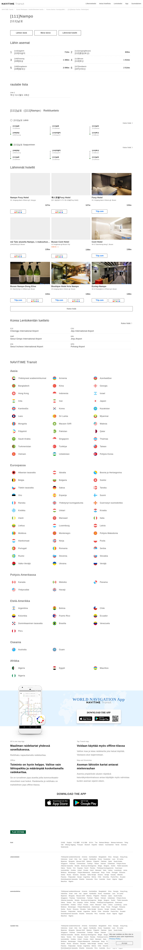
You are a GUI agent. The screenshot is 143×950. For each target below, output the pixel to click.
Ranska (92, 868)
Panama (63, 877)
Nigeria (71, 881)
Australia (102, 879)
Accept (124, 943)
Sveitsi (113, 866)
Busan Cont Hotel (60, 242)
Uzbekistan (111, 863)
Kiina (109, 857)
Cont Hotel (97, 242)
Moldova (63, 872)
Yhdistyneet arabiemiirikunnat (70, 857)
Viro (74, 868)
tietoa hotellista (105, 3)
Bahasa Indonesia (117, 842)
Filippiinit (96, 861)
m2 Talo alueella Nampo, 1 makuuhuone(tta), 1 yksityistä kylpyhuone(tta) (47, 242)
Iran (80, 859)
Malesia (89, 861)
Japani (85, 859)
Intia (75, 859)
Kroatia (85, 870)
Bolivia (94, 877)
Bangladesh (102, 857)
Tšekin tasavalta (122, 866)
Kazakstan (107, 859)
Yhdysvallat (72, 877)
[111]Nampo (21, 16)
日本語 (63, 842)
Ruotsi (69, 875)
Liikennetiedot (91, 3)
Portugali (115, 872)
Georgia (115, 857)
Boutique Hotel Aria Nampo (65, 286)
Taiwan (96, 863)
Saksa (63, 868)
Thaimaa (72, 863)
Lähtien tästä (21, 33)
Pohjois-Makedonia (84, 872)
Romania (122, 872)
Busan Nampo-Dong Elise (23, 286)
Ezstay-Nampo (99, 286)
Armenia (84, 857)
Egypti (121, 879)
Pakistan (104, 861)
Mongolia (72, 861)
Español (94, 845)
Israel (71, 859)
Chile (99, 877)
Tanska (69, 868)
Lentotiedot (118, 3)
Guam (109, 879)
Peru (96, 879)
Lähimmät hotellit (70, 33)
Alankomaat (95, 872)
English (69, 842)
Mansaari (98, 870)
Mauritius (64, 881)
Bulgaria (106, 866)
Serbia (63, 875)
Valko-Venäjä (91, 875)
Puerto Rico (114, 877)
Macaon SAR (80, 861)
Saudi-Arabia (118, 861)
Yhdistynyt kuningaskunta (105, 868)
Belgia (100, 866)
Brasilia (81, 879)
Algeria (114, 879)
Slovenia (75, 875)
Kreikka (73, 870)
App (126, 3)
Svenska (124, 845)
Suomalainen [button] (136, 3)
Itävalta (77, 866)
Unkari (80, 870)
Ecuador (122, 877)
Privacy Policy (115, 939)
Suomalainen (109, 845)
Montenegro (72, 872)
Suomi (86, 868)
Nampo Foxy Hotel (19, 197)
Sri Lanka (120, 859)
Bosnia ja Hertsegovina (88, 866)
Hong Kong (123, 857)
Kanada (113, 875)
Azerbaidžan (93, 857)
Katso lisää (128, 123)
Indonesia (64, 859)
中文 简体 (84, 842)
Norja (103, 872)
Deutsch (87, 845)
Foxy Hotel (97, 197)
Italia (104, 870)
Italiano (101, 845)
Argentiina (86, 877)
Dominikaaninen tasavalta (69, 879)
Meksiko (120, 875)
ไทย (96, 842)
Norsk (117, 845)
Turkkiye (90, 863)
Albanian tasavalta (67, 866)
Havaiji (79, 877)
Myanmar (64, 861)
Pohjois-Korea (121, 863)
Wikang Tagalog (70, 845)
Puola (108, 872)
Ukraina (100, 875)
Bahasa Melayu (104, 842)
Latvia (125, 870)
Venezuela (89, 879)
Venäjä (106, 875)
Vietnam (103, 863)
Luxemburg (117, 870)
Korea (100, 859)
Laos (113, 859)
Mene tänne (46, 33)
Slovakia (83, 875)
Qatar (110, 861)
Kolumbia (106, 877)
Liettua (110, 870)
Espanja (80, 868)
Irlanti (92, 870)
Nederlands (64, 847)
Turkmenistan (81, 863)
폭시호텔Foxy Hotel (60, 197)
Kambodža (92, 859)
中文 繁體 (76, 842)
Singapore (64, 863)
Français (80, 845)
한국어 (91, 842)
